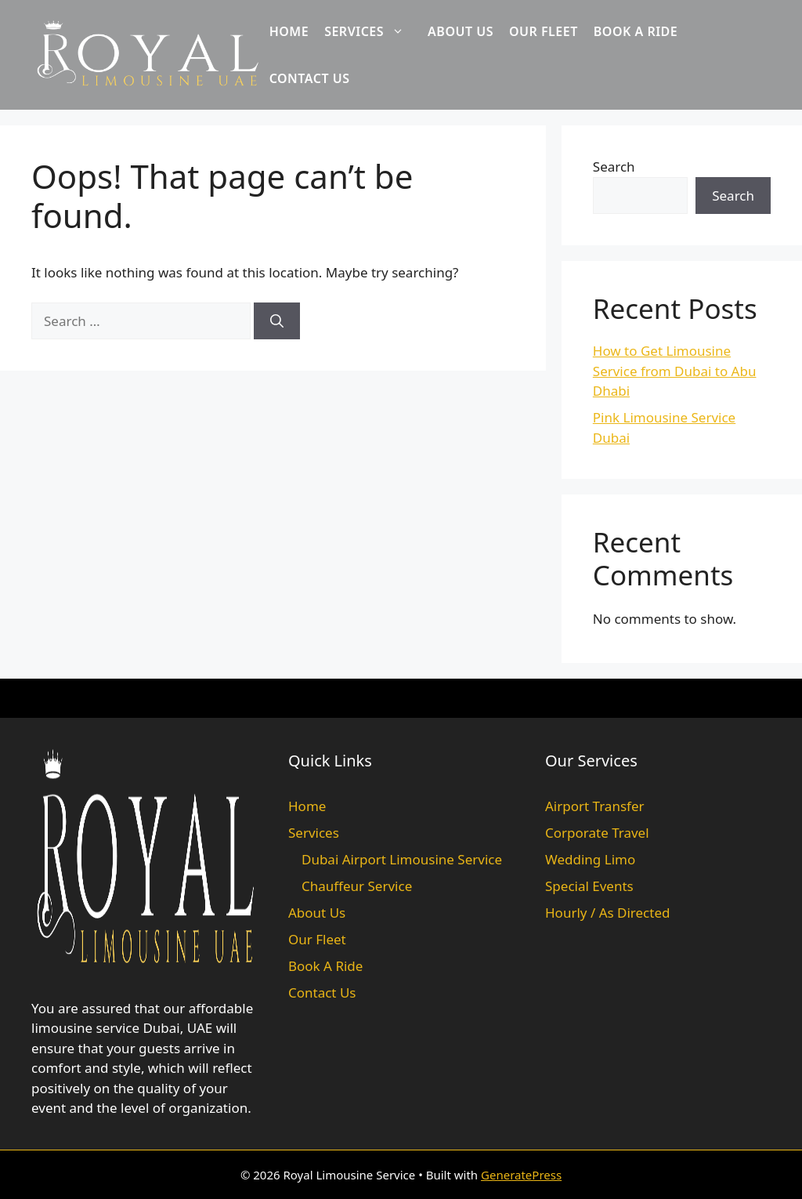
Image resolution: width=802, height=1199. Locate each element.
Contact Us (309, 78)
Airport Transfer (595, 806)
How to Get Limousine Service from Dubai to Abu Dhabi (675, 371)
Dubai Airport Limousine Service (402, 859)
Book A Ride (636, 31)
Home (289, 31)
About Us (460, 31)
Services (372, 31)
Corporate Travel (597, 833)
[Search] (277, 321)
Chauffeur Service (357, 886)
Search (614, 167)
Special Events (589, 886)
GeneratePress (521, 1175)
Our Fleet (543, 31)
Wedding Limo (590, 859)
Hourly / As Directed (607, 913)
